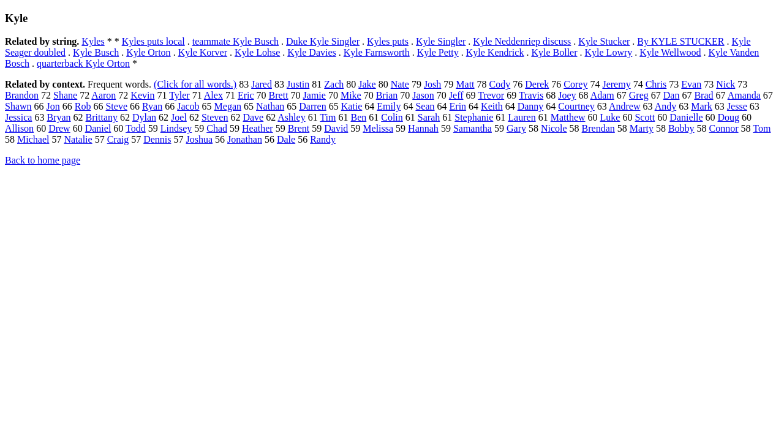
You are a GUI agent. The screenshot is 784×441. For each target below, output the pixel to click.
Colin (392, 117)
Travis (531, 95)
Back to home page (42, 160)
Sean (424, 106)
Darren (312, 106)
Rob (83, 106)
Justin (298, 84)
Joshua (199, 139)
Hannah (423, 128)
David (336, 128)
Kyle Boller (554, 52)
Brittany (102, 117)
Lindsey (176, 128)
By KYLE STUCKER (680, 41)
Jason (423, 95)
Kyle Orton (148, 52)
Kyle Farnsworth (377, 52)
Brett (278, 95)
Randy (323, 139)
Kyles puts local (153, 41)
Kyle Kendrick (495, 52)
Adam (602, 95)
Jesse (737, 106)
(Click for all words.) (195, 84)
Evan (691, 84)
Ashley (291, 117)
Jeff (456, 95)
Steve (116, 106)
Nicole (554, 128)
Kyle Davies (311, 52)
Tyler (179, 95)
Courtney (576, 106)
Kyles (92, 41)
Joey (567, 95)
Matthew (568, 117)
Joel (179, 117)
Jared (261, 84)
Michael (33, 139)
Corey (575, 84)
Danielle (686, 117)
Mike (351, 95)
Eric (246, 95)
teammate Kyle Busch (235, 41)
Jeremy (616, 84)
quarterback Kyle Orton (83, 63)
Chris (656, 84)
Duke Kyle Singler (323, 41)
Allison (19, 128)
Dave (253, 117)
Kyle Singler (441, 41)
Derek (537, 84)
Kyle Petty (438, 52)
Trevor (491, 95)
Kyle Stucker (604, 41)
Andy (666, 106)
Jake (366, 84)
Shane (65, 95)
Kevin (142, 95)
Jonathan (244, 139)
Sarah (429, 117)
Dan (671, 95)
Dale (286, 139)
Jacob (188, 106)
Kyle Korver (202, 52)
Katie (352, 106)
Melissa (378, 128)
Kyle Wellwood (670, 52)
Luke (610, 117)
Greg (639, 95)
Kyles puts (388, 41)
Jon (53, 106)
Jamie (314, 95)
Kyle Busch (96, 52)
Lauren (521, 117)
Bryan (58, 117)
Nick (725, 84)
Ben (358, 117)
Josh (432, 84)
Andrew (625, 106)
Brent (299, 128)
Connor (724, 128)
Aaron (103, 95)
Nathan (270, 106)
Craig (118, 139)
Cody (500, 84)
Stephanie (473, 117)
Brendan (598, 128)
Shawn (18, 106)
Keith (492, 106)
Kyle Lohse (257, 52)
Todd (136, 128)
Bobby (681, 128)
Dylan (144, 117)
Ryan (152, 106)
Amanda (744, 95)
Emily (389, 106)
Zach (334, 84)
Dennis (157, 139)
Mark (701, 106)
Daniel (98, 128)
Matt (465, 84)
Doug (729, 117)
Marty (642, 128)
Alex (213, 95)
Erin (458, 106)
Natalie (78, 139)
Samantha (472, 128)
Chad (216, 128)
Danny (531, 106)
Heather (257, 128)
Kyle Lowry (609, 52)
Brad (703, 95)
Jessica (18, 117)
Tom (762, 128)
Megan (227, 106)
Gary (516, 128)
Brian (387, 95)
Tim (328, 117)
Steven (215, 117)
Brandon (22, 95)
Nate (400, 84)
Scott (645, 117)
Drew (59, 128)
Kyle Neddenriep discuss (522, 41)
